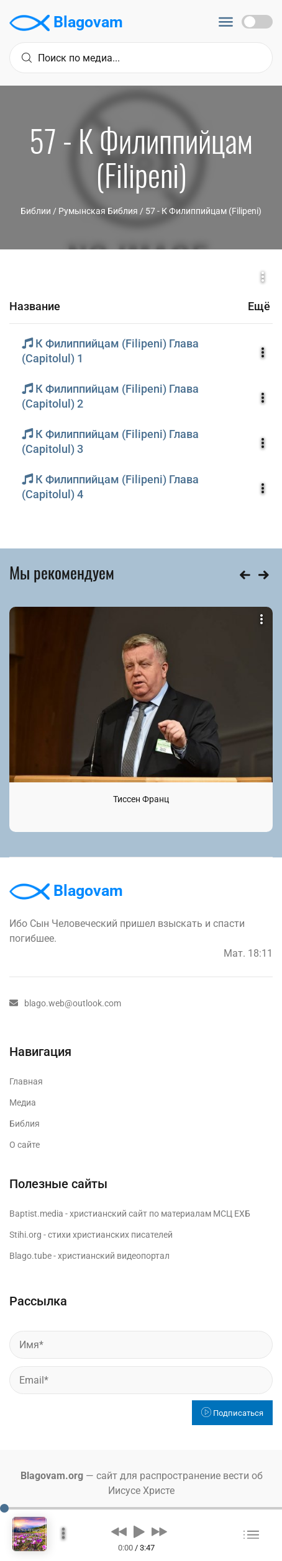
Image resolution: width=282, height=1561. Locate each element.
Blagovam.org (51, 1476)
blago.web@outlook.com (65, 1003)
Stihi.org (25, 1235)
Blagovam (66, 23)
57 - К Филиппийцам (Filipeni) (203, 211)
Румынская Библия (98, 211)
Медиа (22, 1102)
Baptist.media (36, 1214)
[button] (119, 1531)
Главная (26, 1081)
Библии (35, 211)
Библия (24, 1124)
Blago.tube (30, 1256)
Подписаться (232, 1413)
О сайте (24, 1145)
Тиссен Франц (141, 799)
